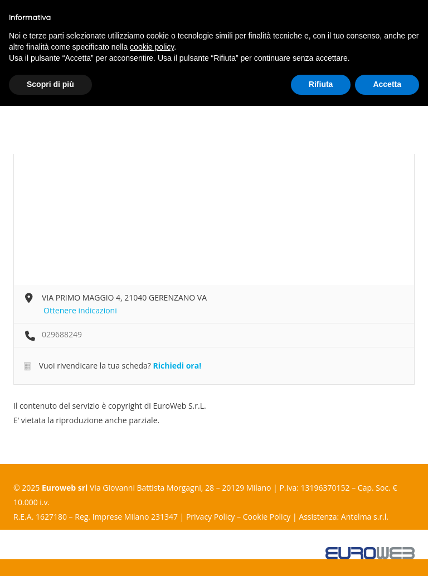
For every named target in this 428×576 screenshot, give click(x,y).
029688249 (62, 334)
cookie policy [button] (152, 46)
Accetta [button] (387, 84)
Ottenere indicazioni (80, 310)
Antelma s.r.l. (364, 516)
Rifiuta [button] (321, 84)
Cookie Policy (267, 516)
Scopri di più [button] (50, 84)
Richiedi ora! (177, 365)
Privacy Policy (210, 516)
